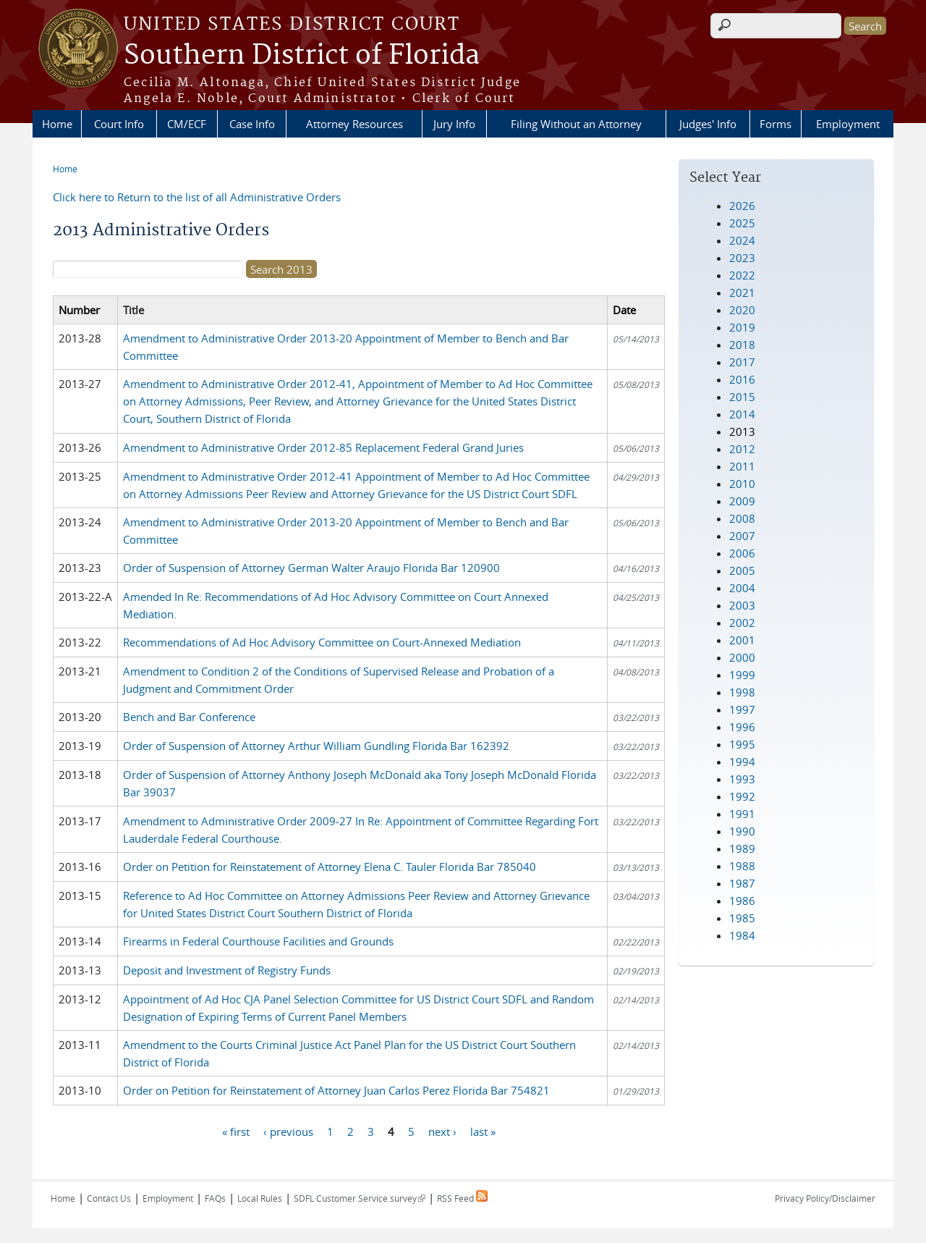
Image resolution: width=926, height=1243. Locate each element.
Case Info (252, 124)
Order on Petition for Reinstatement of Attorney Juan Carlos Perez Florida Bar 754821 (336, 1090)
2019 (742, 327)
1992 (742, 796)
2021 (742, 292)
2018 (742, 344)
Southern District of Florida (302, 55)
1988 (742, 866)
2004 (742, 588)
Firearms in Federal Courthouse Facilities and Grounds (258, 941)
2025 (742, 223)
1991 (742, 813)
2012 (742, 449)
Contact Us (109, 1198)
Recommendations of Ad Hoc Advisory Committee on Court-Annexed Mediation (322, 642)
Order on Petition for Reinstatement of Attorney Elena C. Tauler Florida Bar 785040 (329, 866)
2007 (742, 535)
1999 (742, 674)
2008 (742, 518)
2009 (742, 501)
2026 (742, 205)
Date (624, 310)
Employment (848, 124)
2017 (742, 362)
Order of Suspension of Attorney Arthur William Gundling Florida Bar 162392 (316, 745)
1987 (742, 883)
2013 (742, 431)
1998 (742, 692)
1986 (742, 900)
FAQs (215, 1198)
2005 (742, 570)
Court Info (119, 124)
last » (483, 1131)
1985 (742, 918)
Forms (775, 124)
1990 (742, 831)
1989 (742, 848)
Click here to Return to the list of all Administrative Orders (197, 197)
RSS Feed (462, 1198)
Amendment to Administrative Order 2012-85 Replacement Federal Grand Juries (323, 447)
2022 (742, 275)
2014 (742, 414)
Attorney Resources (354, 124)
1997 (742, 709)
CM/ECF (186, 124)
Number (79, 310)
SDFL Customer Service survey (359, 1198)
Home (57, 124)
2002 (742, 622)
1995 (742, 744)
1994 (742, 761)
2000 (742, 657)
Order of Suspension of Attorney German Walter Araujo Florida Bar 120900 (311, 567)
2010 (742, 483)
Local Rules (259, 1198)
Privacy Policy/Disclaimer (825, 1198)
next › (442, 1131)
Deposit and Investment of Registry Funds (227, 970)
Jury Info (454, 124)
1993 (742, 779)
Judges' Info (707, 124)
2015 (742, 396)
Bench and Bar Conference (189, 716)
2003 (742, 605)
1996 (742, 727)
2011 (742, 466)
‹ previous (288, 1131)
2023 (742, 257)
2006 (742, 553)
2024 (742, 240)
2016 (742, 379)
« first (236, 1131)
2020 (742, 310)
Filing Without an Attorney (576, 124)
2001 (742, 640)
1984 (742, 935)
